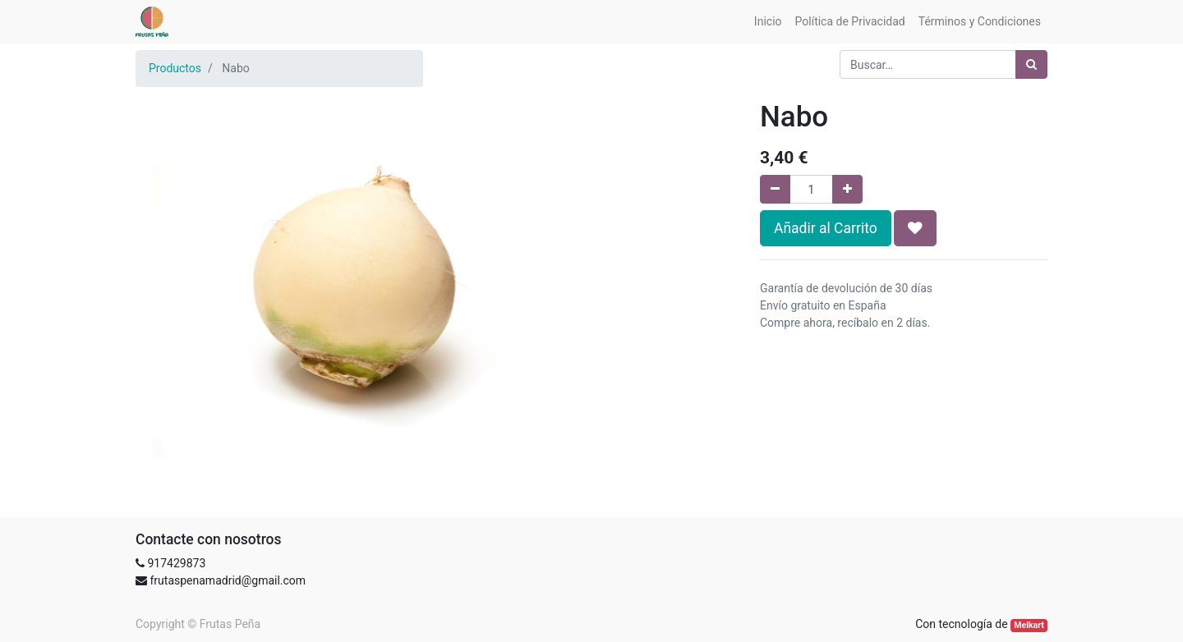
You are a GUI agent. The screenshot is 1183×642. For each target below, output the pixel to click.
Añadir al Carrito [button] (825, 228)
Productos (175, 68)
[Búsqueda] (1031, 64)
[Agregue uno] (847, 189)
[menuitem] (768, 22)
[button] (915, 228)
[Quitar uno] (775, 189)
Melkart (1029, 625)
